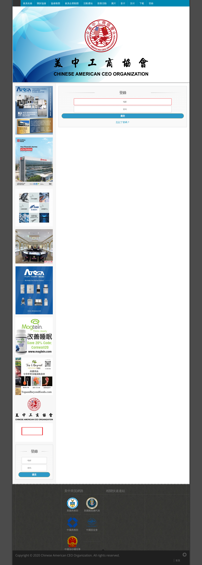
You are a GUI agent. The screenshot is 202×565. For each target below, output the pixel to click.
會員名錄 (27, 3)
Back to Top (185, 555)
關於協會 (41, 3)
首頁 (178, 560)
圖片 (113, 3)
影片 (123, 3)
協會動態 (55, 3)
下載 (141, 3)
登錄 (151, 3)
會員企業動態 (72, 3)
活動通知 (88, 3)
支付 (132, 3)
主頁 (17, 3)
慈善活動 (102, 3)
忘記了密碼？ (123, 122)
